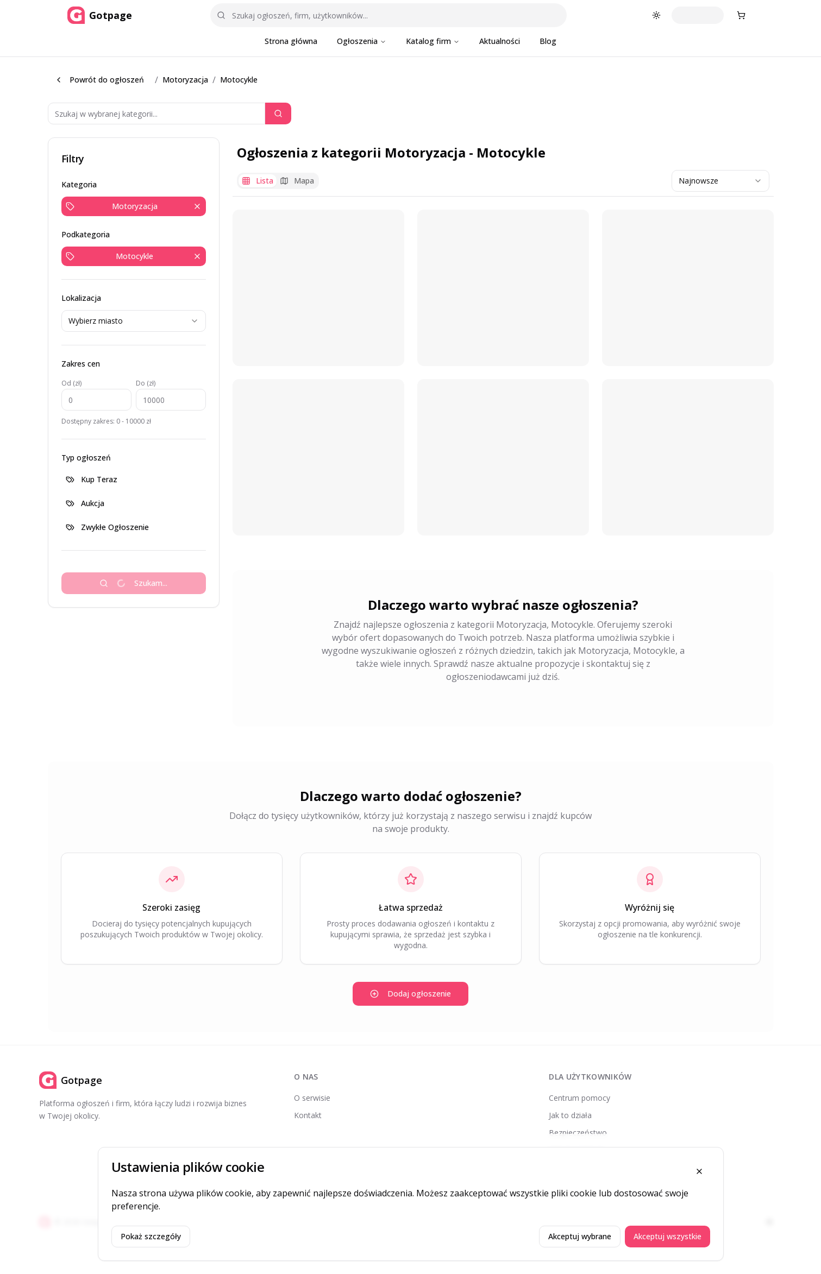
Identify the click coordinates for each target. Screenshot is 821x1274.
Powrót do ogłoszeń (99, 79)
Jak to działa (570, 1115)
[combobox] (133, 321)
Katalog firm (433, 41)
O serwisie (312, 1098)
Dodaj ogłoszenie (410, 993)
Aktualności (499, 41)
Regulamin (567, 1167)
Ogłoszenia (361, 41)
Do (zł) (145, 383)
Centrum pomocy (579, 1098)
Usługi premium (576, 1150)
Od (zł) (71, 383)
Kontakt (308, 1115)
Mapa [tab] (297, 180)
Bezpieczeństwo (578, 1132)
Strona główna (291, 41)
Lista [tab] (257, 180)
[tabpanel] (503, 372)
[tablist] (278, 181)
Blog (548, 41)
